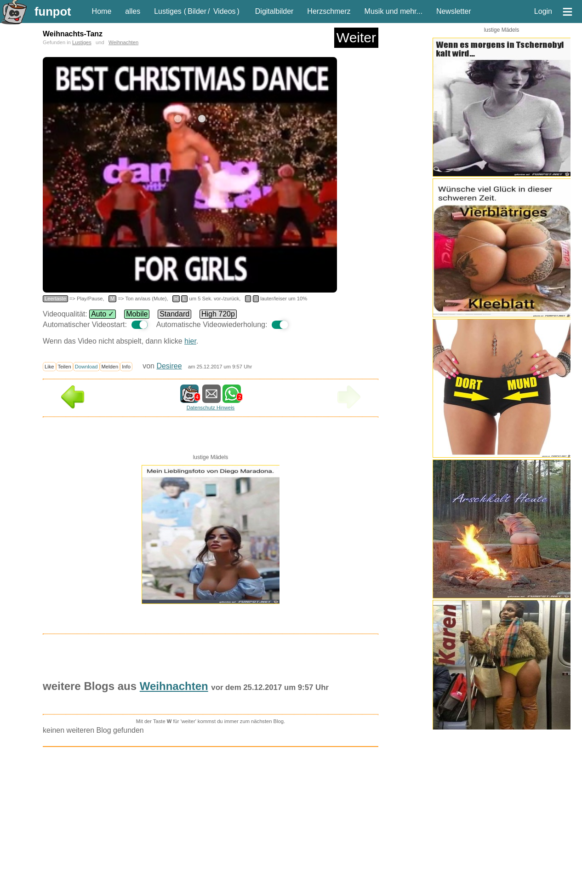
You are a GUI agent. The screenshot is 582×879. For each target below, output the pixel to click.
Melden (110, 366)
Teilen (64, 366)
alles (132, 11)
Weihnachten (123, 42)
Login (543, 11)
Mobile (137, 314)
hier (190, 341)
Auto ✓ (102, 314)
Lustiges (168, 11)
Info (126, 366)
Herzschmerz (328, 11)
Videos (224, 11)
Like (49, 366)
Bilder (197, 11)
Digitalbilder (274, 11)
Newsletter (453, 11)
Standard (174, 314)
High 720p (218, 314)
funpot (52, 11)
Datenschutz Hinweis (210, 407)
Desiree (169, 366)
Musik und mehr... (393, 11)
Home (102, 11)
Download (86, 366)
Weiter (356, 37)
